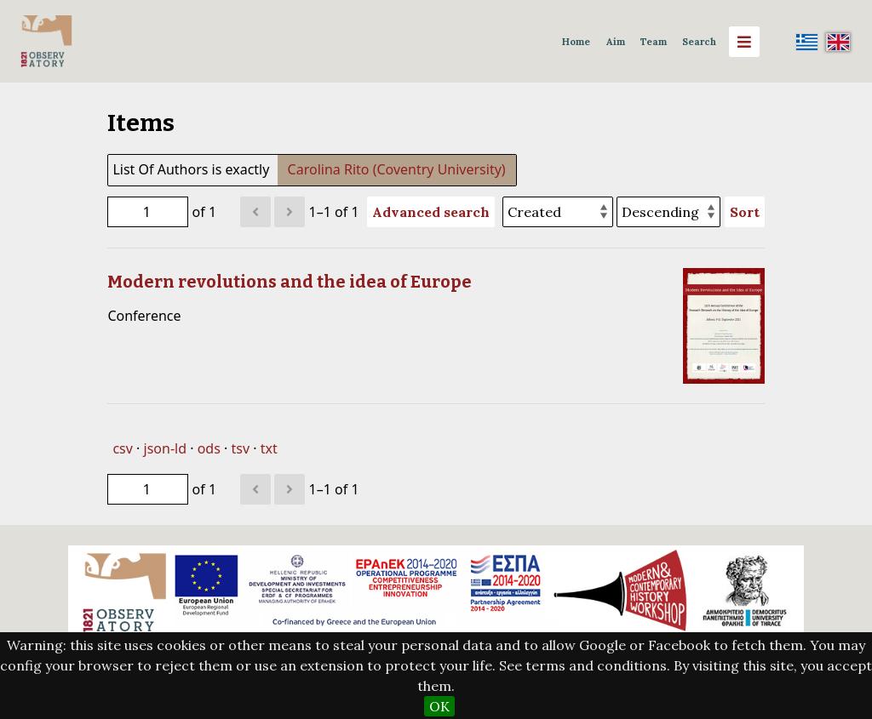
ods (209, 448)
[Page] (147, 212)
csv (122, 448)
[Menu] (744, 41)
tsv (240, 448)
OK (439, 706)
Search (699, 42)
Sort (745, 211)
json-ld (165, 448)
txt (269, 448)
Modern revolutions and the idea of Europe (289, 281)
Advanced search (431, 211)
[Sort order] (668, 212)
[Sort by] (557, 212)
